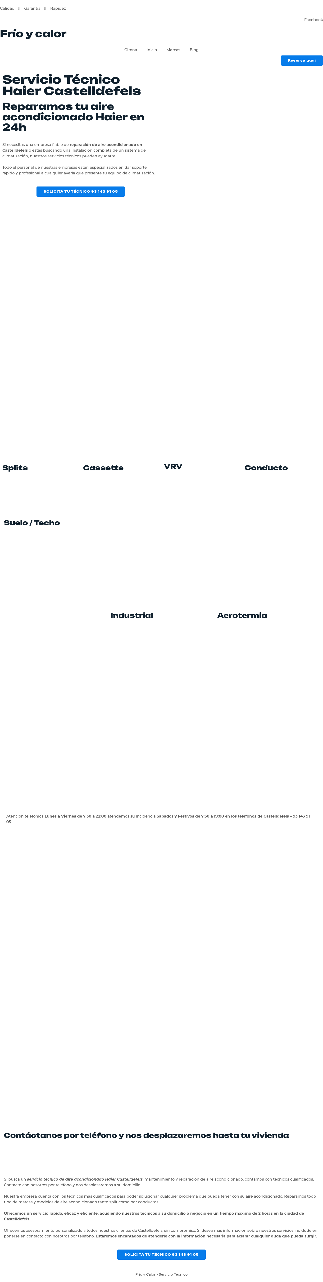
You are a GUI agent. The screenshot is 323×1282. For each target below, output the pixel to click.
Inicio (152, 50)
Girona (130, 50)
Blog (194, 50)
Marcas (173, 50)
